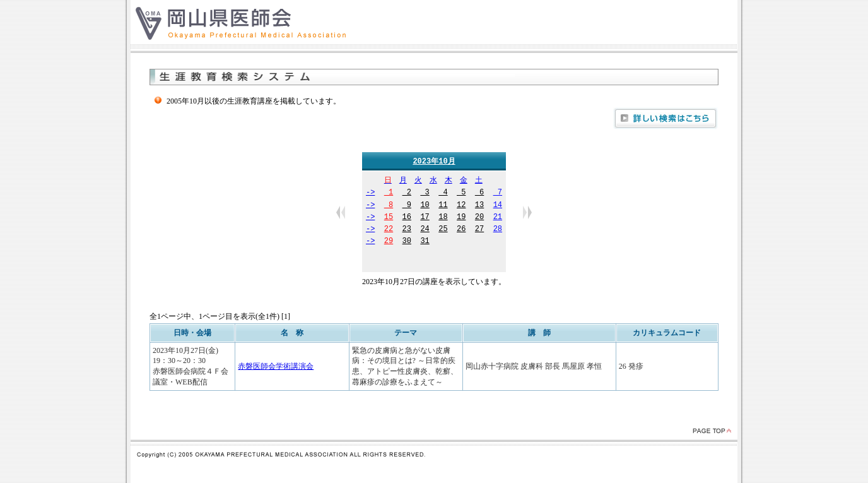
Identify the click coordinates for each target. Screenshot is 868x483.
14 (497, 206)
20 (479, 218)
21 (497, 218)
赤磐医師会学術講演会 (276, 366)
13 (479, 206)
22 (388, 230)
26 (461, 230)
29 (388, 242)
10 (424, 206)
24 (424, 230)
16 (406, 218)
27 (479, 230)
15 (388, 218)
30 (406, 242)
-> (370, 193)
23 (406, 230)
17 (424, 218)
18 (442, 218)
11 (442, 206)
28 (497, 230)
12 (461, 206)
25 (442, 230)
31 (424, 242)
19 (461, 218)
